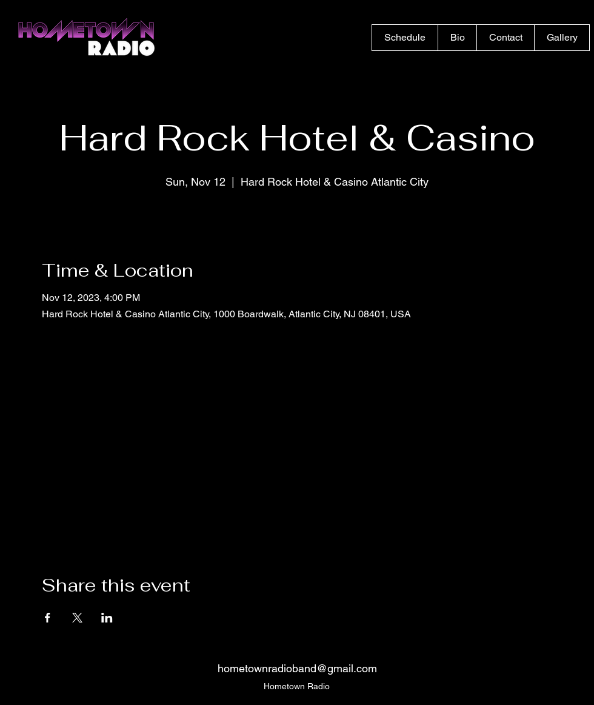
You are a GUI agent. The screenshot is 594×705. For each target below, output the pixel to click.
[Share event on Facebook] (47, 617)
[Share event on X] (77, 617)
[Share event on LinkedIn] (107, 617)
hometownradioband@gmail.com (297, 668)
